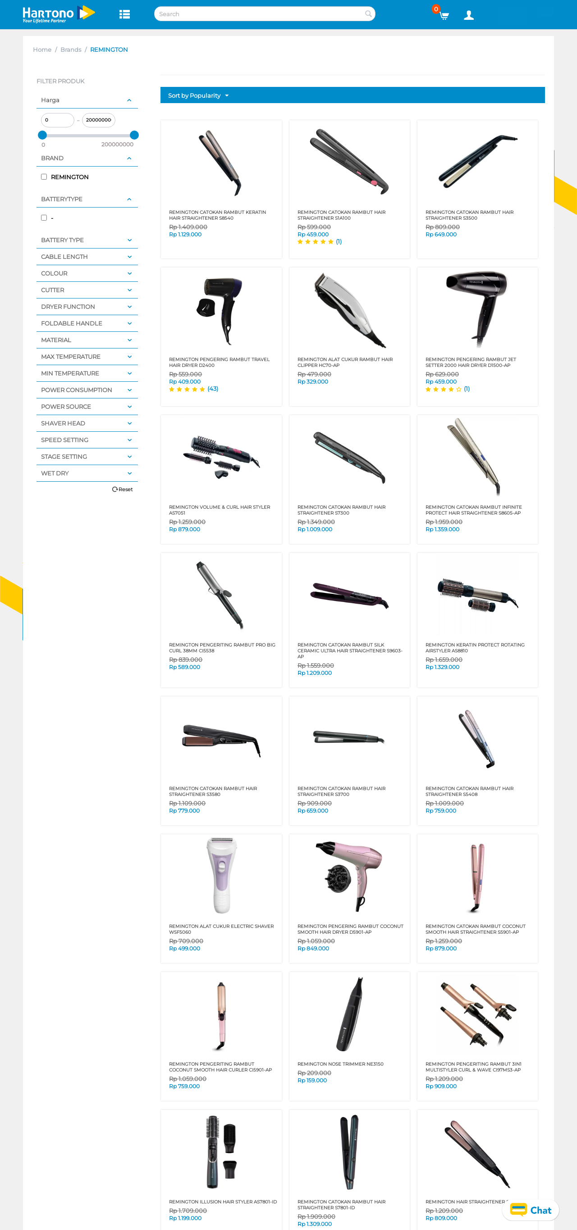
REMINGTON (65, 177)
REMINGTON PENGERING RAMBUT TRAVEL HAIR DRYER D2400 (219, 362)
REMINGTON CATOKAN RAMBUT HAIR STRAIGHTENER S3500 (469, 215)
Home (42, 49)
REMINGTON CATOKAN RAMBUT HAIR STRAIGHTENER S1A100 (341, 215)
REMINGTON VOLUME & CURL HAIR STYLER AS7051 (219, 510)
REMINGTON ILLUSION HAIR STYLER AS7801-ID (223, 1202)
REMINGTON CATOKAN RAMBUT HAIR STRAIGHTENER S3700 (341, 791)
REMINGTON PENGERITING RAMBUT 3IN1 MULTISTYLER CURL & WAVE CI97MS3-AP (474, 1067)
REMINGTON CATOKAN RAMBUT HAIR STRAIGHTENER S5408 (469, 791)
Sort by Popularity (198, 95)
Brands (70, 49)
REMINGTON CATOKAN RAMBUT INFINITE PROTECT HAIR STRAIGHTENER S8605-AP (474, 510)
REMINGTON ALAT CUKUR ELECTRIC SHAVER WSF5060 (221, 929)
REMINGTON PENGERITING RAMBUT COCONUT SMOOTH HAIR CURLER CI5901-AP (220, 1067)
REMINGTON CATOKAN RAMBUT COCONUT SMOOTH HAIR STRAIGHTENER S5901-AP (476, 929)
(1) (339, 241)
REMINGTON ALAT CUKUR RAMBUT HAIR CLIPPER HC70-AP (345, 362)
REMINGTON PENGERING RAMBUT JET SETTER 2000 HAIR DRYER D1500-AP (471, 362)
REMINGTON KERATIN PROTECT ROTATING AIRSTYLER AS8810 (475, 648)
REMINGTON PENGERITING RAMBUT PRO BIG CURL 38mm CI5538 (222, 648)
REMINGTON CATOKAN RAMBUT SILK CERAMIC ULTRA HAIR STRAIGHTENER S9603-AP (350, 651)
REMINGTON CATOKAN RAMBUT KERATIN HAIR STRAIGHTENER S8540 (217, 215)
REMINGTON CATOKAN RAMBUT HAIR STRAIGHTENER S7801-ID (341, 1205)
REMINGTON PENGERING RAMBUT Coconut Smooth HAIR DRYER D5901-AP (350, 929)
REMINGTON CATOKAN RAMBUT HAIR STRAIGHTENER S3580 (213, 791)
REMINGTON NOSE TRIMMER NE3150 (341, 1064)
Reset (126, 489)
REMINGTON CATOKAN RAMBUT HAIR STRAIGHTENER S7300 (341, 510)
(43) (212, 388)
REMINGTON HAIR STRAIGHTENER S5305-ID (476, 1202)
